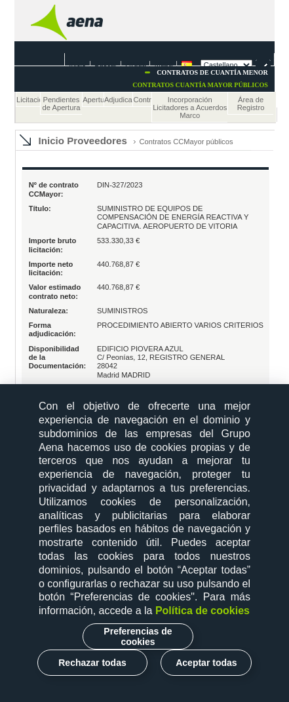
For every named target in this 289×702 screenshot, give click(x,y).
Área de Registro (251, 103)
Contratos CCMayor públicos (186, 142)
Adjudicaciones (118, 100)
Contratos (142, 100)
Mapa (164, 64)
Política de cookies (202, 610)
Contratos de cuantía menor (212, 72)
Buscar (105, 64)
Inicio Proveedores (83, 140)
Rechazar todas (92, 662)
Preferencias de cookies (138, 636)
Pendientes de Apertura (62, 103)
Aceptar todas (206, 662)
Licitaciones (28, 100)
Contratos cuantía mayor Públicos (200, 84)
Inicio (77, 64)
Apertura (93, 100)
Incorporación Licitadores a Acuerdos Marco (190, 107)
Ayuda (136, 64)
